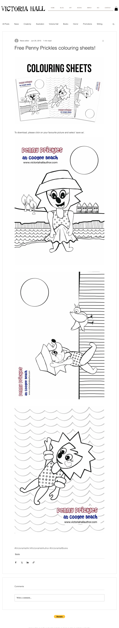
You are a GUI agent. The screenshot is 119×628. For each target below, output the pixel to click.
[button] (113, 24)
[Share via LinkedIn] (27, 562)
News (16, 24)
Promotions (87, 24)
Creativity (27, 24)
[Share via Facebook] (16, 562)
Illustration (40, 24)
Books (65, 24)
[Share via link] (33, 562)
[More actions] (103, 40)
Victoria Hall (53, 24)
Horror (75, 24)
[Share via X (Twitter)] (22, 562)
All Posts (5, 24)
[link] (116, 9)
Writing (99, 24)
